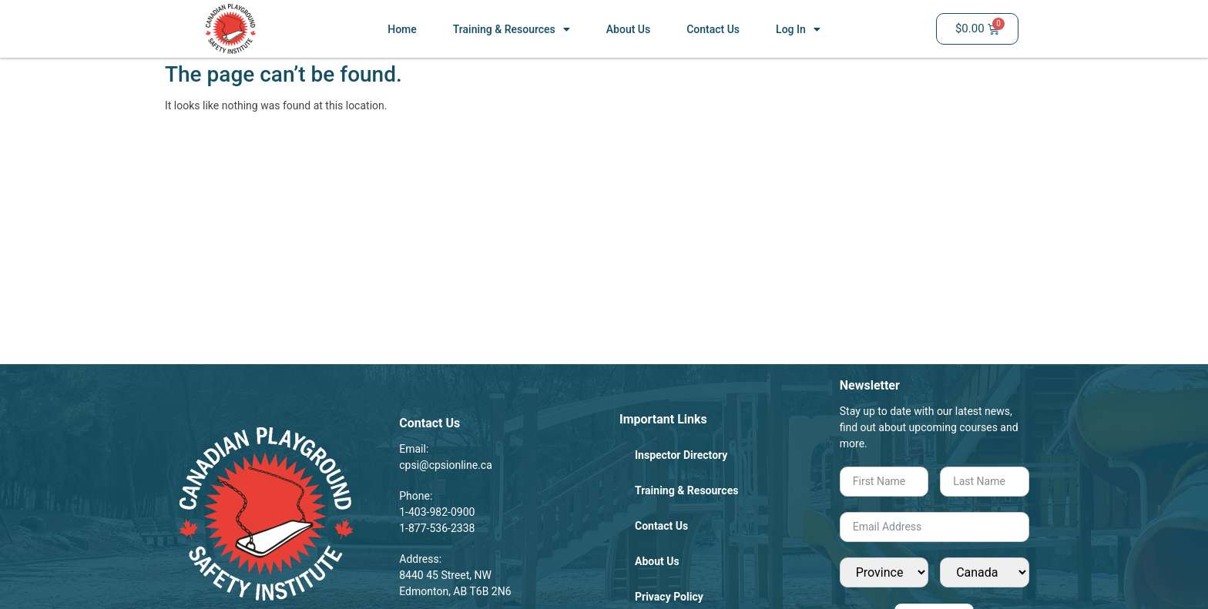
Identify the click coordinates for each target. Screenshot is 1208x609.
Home (402, 29)
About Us (628, 29)
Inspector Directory (681, 455)
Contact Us (713, 29)
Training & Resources (511, 29)
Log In (798, 29)
